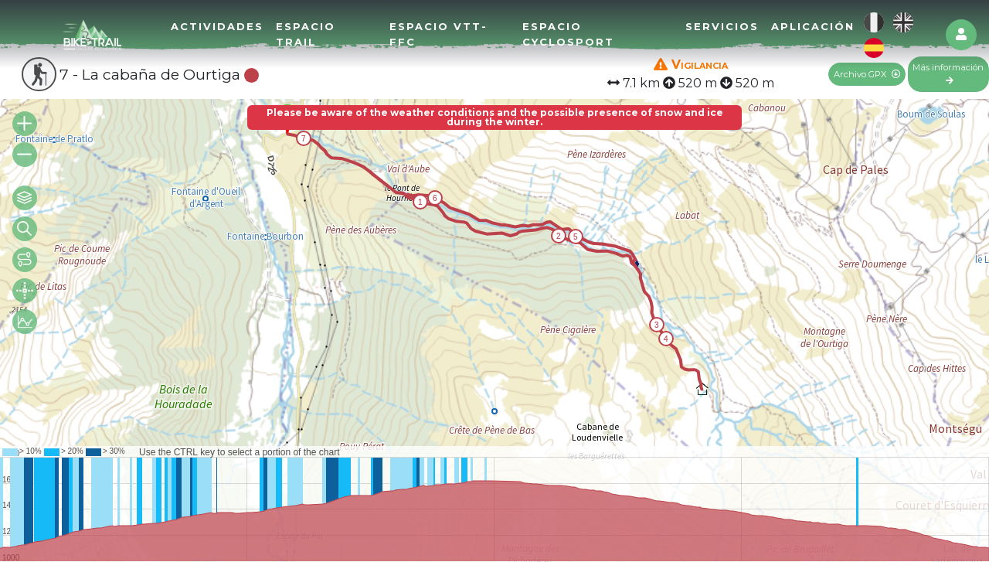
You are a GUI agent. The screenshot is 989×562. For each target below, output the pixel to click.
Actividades (217, 26)
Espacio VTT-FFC (438, 33)
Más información (948, 73)
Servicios (722, 26)
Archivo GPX (867, 74)
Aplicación (813, 26)
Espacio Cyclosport (568, 33)
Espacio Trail (305, 33)
